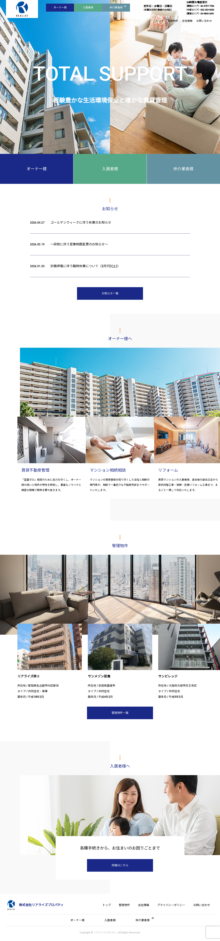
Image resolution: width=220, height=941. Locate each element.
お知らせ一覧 (110, 293)
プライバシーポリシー (171, 905)
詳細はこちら (120, 865)
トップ (160, 20)
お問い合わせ (204, 20)
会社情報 (187, 20)
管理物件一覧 (120, 712)
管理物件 (173, 20)
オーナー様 (60, 7)
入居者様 (88, 7)
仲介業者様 (116, 7)
